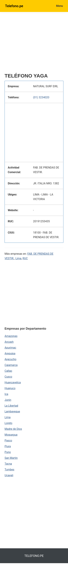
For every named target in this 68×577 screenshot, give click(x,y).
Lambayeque (12, 411)
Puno (8, 452)
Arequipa (10, 353)
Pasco (8, 440)
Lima (18, 258)
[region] (36, 44)
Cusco (8, 376)
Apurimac (10, 347)
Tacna (8, 463)
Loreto (8, 423)
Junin (8, 400)
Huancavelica (13, 382)
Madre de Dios (13, 429)
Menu (59, 6)
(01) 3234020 (41, 97)
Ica (6, 394)
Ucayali (9, 475)
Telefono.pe (14, 6)
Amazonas (11, 336)
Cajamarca (11, 365)
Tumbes (9, 469)
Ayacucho (10, 359)
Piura (8, 446)
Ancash (9, 341)
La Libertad (11, 405)
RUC (25, 258)
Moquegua (11, 434)
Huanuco (10, 388)
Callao (8, 370)
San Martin (11, 458)
